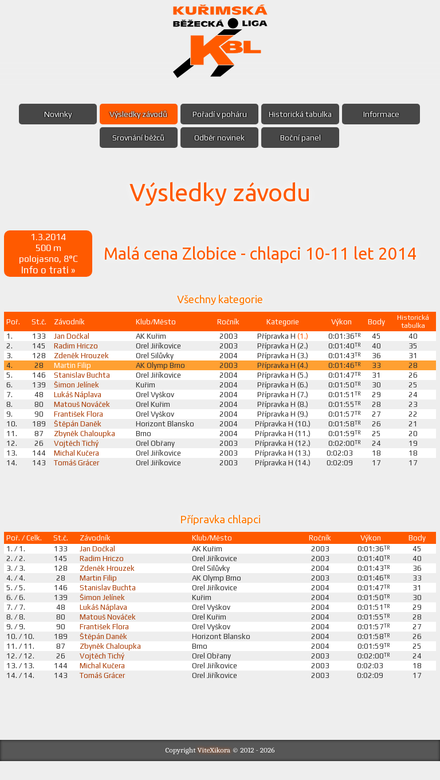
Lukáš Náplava (78, 400)
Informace (386, 114)
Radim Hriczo (77, 349)
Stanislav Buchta (83, 380)
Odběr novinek (219, 137)
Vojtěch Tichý (77, 452)
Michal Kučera (77, 462)
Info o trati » (50, 271)
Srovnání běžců (137, 137)
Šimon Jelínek (78, 390)
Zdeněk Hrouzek (83, 359)
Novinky (53, 114)
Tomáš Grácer (78, 472)
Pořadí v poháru (219, 114)
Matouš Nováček (83, 411)
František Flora (80, 421)
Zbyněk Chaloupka (86, 441)
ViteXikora (214, 769)
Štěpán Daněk (78, 431)
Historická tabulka (302, 114)
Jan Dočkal (72, 338)
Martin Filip (73, 369)
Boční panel (302, 137)
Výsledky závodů (137, 114)
